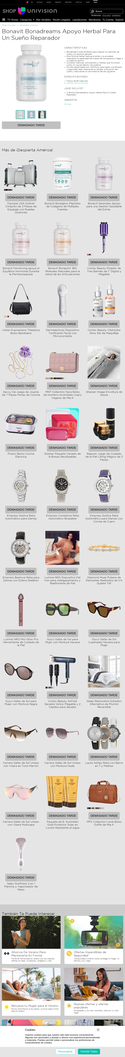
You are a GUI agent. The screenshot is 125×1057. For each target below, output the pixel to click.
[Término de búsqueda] (106, 11)
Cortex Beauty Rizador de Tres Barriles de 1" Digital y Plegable (104, 271)
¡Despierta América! (29, 25)
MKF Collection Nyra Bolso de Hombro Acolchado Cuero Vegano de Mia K (63, 395)
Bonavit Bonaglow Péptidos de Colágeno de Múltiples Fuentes (62, 206)
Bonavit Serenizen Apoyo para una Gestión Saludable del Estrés (104, 206)
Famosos (58, 2)
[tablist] (31, 115)
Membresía (95, 19)
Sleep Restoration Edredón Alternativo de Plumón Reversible (104, 704)
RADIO (88, 2)
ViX (32, 2)
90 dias (67, 104)
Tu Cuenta (108, 19)
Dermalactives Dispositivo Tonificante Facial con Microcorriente (62, 333)
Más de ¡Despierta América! (27, 150)
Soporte (119, 19)
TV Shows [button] (12, 19)
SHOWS (49, 2)
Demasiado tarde (31, 125)
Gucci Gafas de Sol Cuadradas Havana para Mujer (104, 642)
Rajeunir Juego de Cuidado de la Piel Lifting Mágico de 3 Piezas (104, 457)
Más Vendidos (43, 19)
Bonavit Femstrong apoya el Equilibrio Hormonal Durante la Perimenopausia (21, 271)
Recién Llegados (61, 19)
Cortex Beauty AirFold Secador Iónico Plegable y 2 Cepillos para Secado (62, 704)
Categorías (27, 19)
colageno (116, 15)
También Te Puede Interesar (28, 914)
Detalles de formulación (77, 83)
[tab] (20, 114)
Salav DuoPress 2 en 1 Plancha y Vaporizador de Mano (21, 887)
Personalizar (65, 1051)
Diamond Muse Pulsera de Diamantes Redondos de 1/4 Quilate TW (104, 580)
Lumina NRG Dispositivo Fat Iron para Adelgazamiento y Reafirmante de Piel (63, 580)
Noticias (40, 2)
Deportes (68, 2)
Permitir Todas (89, 1051)
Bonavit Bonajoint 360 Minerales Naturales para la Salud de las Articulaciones (62, 271)
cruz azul (106, 15)
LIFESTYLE (79, 2)
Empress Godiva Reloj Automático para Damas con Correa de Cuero (104, 519)
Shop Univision (9, 25)
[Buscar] (92, 11)
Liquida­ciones (79, 19)
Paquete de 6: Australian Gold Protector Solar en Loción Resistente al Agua (62, 825)
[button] (3, 19)
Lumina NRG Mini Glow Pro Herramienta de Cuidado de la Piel (21, 642)
